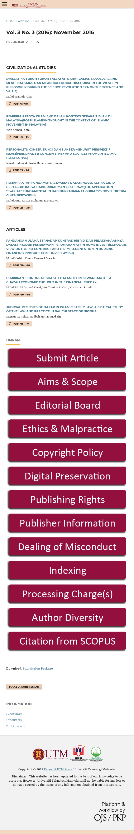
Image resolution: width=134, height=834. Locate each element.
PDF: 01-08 (20, 103)
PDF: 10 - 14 (20, 136)
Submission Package (38, 668)
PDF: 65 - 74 (21, 323)
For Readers (14, 713)
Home (10, 21)
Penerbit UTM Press (58, 769)
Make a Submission (24, 686)
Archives (25, 21)
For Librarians (15, 726)
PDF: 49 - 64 (21, 294)
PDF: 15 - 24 (20, 170)
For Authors (14, 720)
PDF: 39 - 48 (21, 265)
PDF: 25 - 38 (21, 207)
